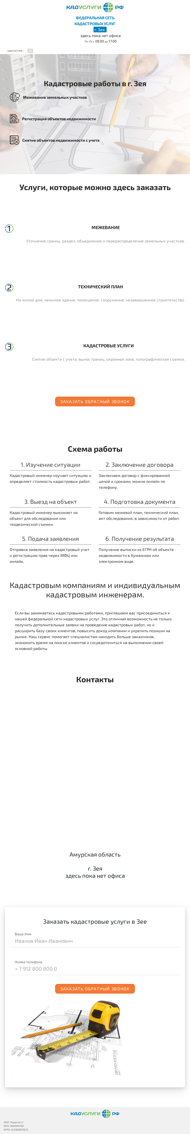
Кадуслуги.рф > (15, 51)
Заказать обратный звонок (95, 401)
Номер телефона (28, 962)
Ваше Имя (23, 934)
